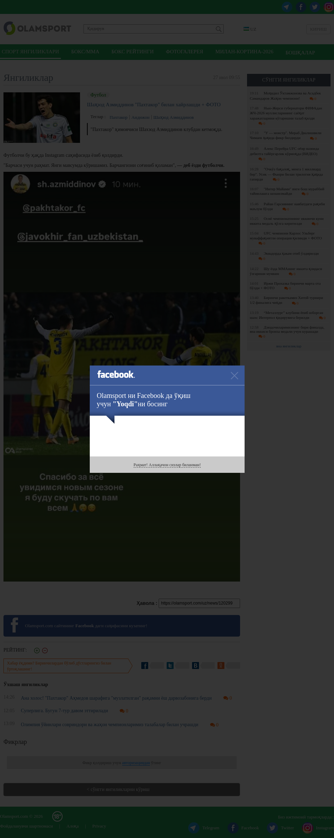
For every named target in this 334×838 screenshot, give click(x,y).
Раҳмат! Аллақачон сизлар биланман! (167, 464)
